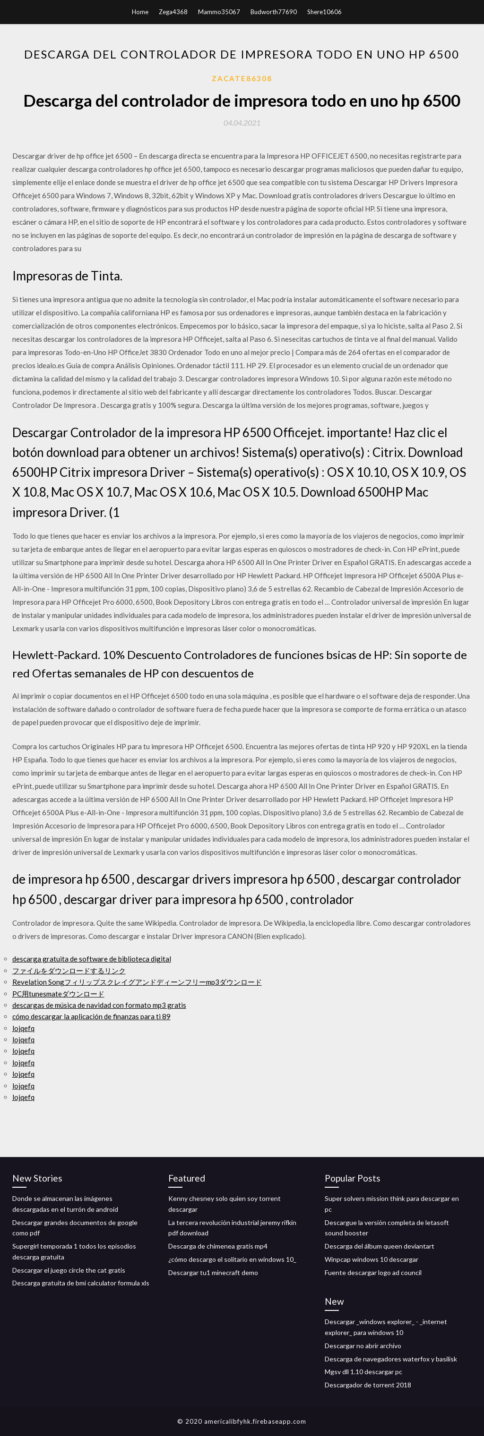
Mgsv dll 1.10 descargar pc (363, 1372)
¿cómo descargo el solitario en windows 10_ (232, 1259)
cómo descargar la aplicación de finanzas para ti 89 (91, 1016)
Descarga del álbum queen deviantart (379, 1246)
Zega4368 (173, 12)
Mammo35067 (219, 12)
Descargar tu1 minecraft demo (213, 1272)
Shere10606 (324, 12)
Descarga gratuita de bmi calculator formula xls (80, 1283)
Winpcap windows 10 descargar (371, 1259)
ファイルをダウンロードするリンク (69, 970)
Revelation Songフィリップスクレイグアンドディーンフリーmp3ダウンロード (137, 982)
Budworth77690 (274, 12)
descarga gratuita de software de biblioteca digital (91, 959)
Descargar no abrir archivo (363, 1346)
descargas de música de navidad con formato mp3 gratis (99, 1005)
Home (140, 12)
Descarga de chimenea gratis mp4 (218, 1246)
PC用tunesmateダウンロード (58, 993)
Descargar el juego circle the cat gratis (68, 1270)
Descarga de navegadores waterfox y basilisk (391, 1359)
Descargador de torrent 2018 (368, 1385)
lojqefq (23, 1028)
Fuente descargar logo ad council (373, 1272)
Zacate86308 (242, 78)
